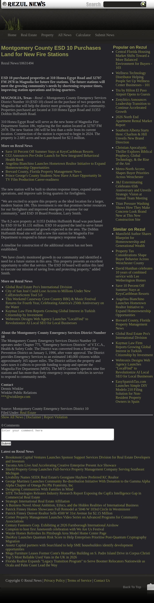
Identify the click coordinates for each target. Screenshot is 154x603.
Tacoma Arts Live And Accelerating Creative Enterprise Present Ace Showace (61, 465)
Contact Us (102, 580)
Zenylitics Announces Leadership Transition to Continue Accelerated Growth (133, 105)
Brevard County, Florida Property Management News (133, 324)
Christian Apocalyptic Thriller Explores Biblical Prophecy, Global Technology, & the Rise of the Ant (134, 155)
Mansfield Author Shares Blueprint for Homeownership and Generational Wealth (133, 240)
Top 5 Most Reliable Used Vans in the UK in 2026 (41, 557)
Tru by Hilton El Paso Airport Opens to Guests (133, 92)
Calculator (83, 35)
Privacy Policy (54, 580)
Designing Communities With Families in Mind (39, 489)
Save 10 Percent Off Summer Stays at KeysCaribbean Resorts (132, 290)
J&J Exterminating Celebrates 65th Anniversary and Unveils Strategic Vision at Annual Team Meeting (133, 190)
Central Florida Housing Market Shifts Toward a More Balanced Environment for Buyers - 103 (134, 59)
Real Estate (29, 35)
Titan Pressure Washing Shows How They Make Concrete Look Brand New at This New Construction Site (133, 211)
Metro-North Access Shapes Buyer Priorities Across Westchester (132, 173)
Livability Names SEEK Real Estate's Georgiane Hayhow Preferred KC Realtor (62, 477)
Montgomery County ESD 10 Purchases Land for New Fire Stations (51, 51)
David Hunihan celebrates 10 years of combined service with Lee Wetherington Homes (134, 274)
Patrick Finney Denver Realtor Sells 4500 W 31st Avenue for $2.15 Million (59, 513)
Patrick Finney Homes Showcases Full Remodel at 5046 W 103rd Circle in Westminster (68, 509)
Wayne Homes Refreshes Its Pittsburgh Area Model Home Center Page (56, 533)
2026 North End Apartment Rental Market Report (134, 121)
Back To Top (132, 587)
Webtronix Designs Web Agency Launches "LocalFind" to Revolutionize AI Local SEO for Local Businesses (134, 368)
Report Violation (56, 417)
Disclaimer (33, 417)
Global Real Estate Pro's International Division (133, 335)
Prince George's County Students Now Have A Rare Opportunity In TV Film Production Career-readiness (53, 177)
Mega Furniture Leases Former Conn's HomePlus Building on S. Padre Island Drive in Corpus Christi (78, 553)
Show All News (12, 417)
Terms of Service (79, 580)
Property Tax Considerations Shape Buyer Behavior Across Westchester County (132, 257)
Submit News (104, 35)
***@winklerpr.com (15, 397)
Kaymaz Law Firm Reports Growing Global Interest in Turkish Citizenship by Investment (134, 349)
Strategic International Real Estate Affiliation (38, 501)
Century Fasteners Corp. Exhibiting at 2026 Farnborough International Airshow (62, 525)
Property (47, 35)
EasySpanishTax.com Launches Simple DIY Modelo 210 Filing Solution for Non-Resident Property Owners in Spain (131, 391)
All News (65, 35)
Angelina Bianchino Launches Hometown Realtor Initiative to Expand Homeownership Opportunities (133, 307)
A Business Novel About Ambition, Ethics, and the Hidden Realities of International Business (72, 505)
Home (12, 35)
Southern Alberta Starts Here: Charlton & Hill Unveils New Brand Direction (132, 136)
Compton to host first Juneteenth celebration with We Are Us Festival (55, 529)
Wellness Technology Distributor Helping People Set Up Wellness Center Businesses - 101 (133, 79)
